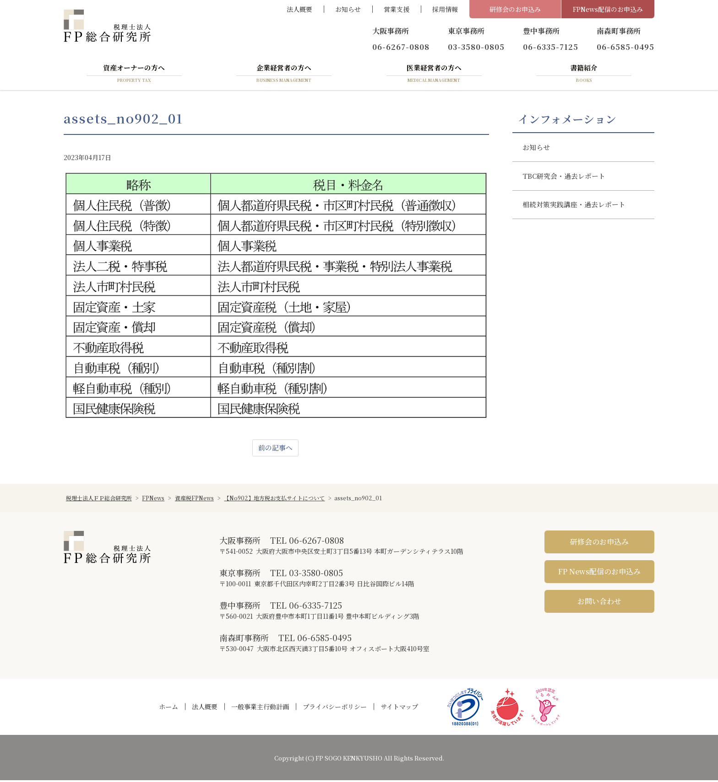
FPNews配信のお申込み (608, 9)
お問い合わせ (599, 603)
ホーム (168, 708)
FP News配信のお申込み (599, 573)
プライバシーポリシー (335, 708)
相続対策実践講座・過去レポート (578, 212)
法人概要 (299, 9)
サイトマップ (399, 708)
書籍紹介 (583, 74)
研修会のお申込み (515, 9)
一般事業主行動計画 (260, 708)
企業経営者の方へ (284, 74)
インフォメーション (567, 120)
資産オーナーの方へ (134, 74)
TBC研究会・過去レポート (567, 181)
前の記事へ (275, 449)
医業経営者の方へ (434, 74)
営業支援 (396, 9)
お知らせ (348, 9)
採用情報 (445, 9)
